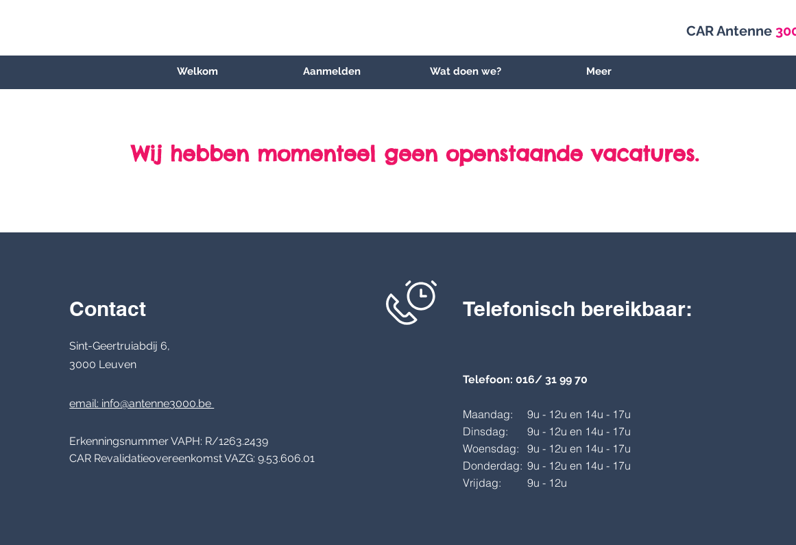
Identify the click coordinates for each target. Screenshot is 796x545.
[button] (465, 71)
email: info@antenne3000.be (141, 403)
